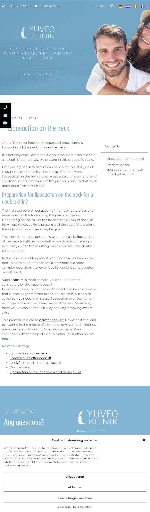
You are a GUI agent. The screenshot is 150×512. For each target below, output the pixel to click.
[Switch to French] (142, 6)
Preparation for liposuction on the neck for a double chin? (124, 169)
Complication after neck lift (30, 358)
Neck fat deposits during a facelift (35, 363)
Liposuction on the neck (28, 353)
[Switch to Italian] (135, 6)
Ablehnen (75, 487)
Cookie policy (63, 506)
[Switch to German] (120, 6)
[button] (144, 440)
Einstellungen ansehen (75, 498)
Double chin (19, 367)
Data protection (82, 506)
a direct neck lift (51, 320)
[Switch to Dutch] (128, 6)
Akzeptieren (75, 476)
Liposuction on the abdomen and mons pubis (45, 372)
